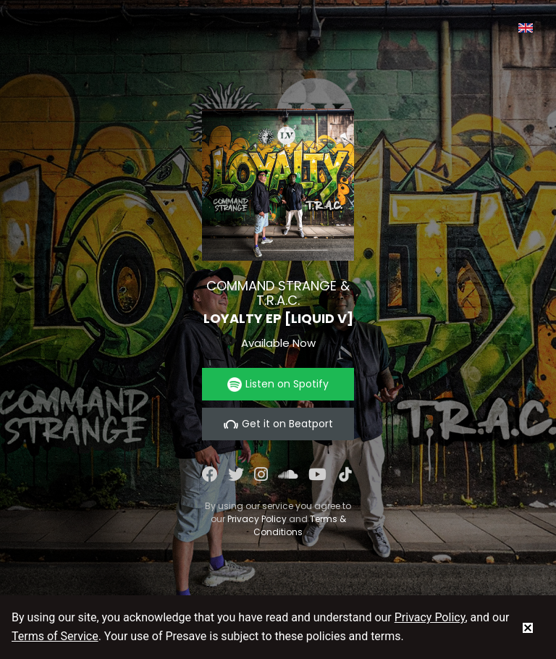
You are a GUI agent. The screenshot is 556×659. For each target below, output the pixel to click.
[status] (527, 627)
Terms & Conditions (299, 525)
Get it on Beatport (278, 424)
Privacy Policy (257, 519)
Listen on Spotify (278, 384)
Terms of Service (55, 636)
